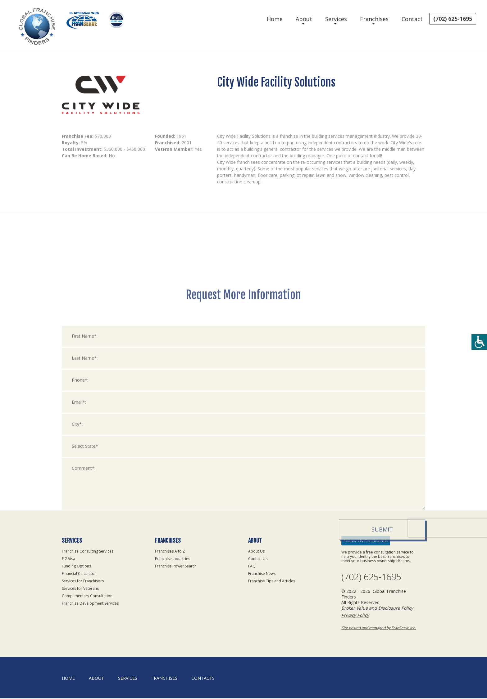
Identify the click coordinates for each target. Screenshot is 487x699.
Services (336, 19)
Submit (382, 672)
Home (275, 19)
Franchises (374, 19)
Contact (412, 19)
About (304, 19)
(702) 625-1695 (452, 18)
